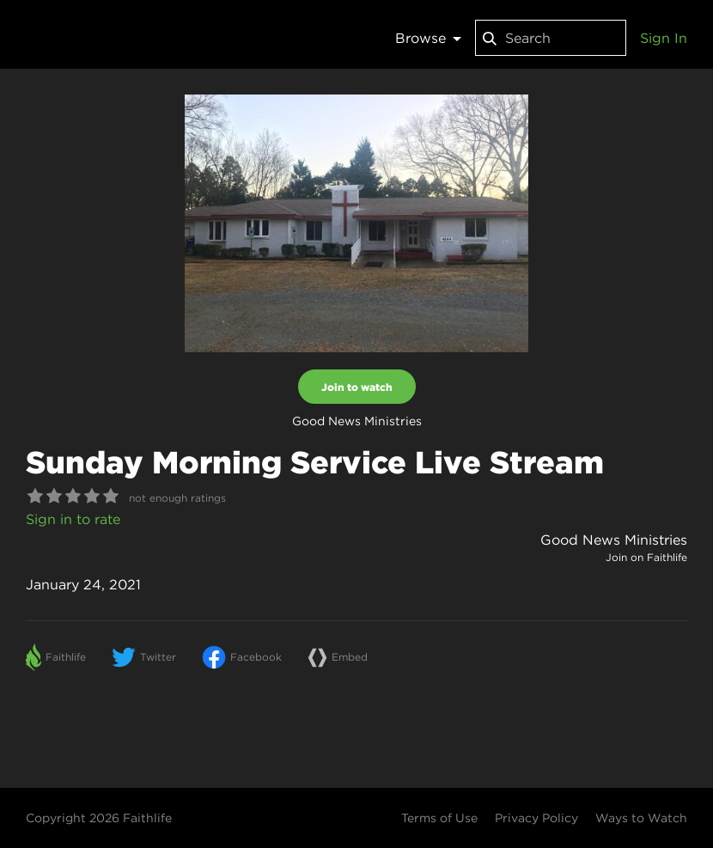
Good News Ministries (613, 539)
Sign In (663, 37)
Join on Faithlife (646, 557)
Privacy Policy (536, 818)
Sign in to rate (73, 519)
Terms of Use (439, 818)
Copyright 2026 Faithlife (99, 818)
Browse (428, 37)
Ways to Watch (641, 818)
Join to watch (357, 386)
